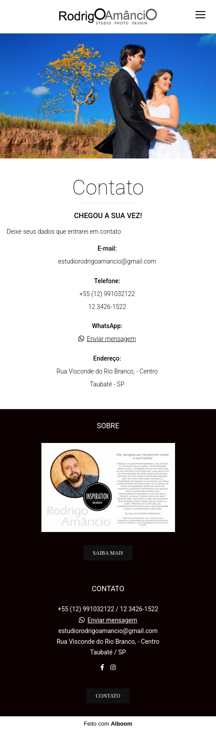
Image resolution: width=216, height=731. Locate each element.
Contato (108, 696)
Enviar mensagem (111, 339)
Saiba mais (108, 553)
